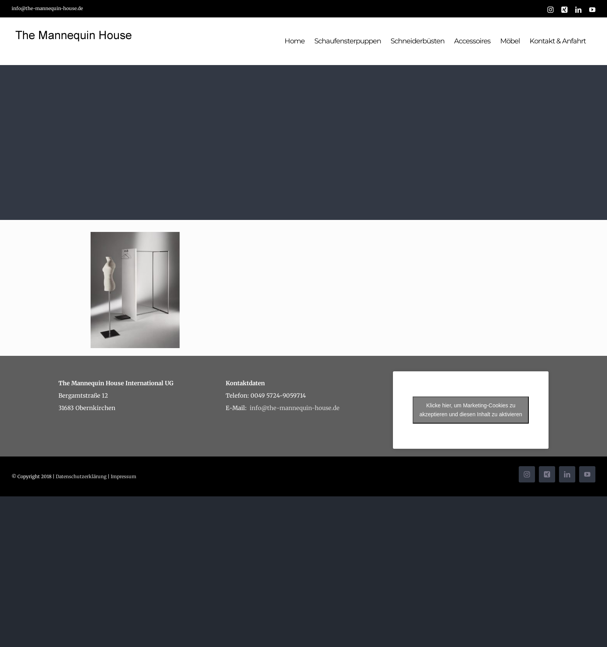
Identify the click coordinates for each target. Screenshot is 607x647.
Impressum (123, 476)
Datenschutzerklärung (81, 476)
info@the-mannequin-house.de (47, 8)
